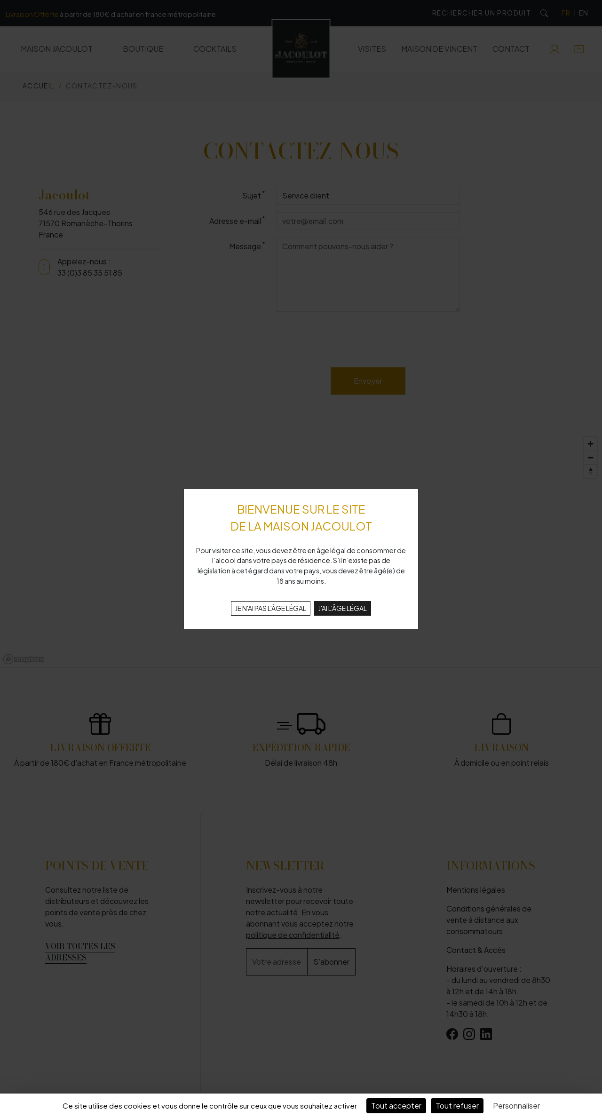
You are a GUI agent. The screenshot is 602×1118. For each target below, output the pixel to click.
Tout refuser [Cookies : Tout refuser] (457, 1105)
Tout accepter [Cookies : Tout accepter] (396, 1105)
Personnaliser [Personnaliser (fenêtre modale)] (516, 1105)
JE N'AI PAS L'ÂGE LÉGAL (270, 608)
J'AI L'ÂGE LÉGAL (342, 608)
